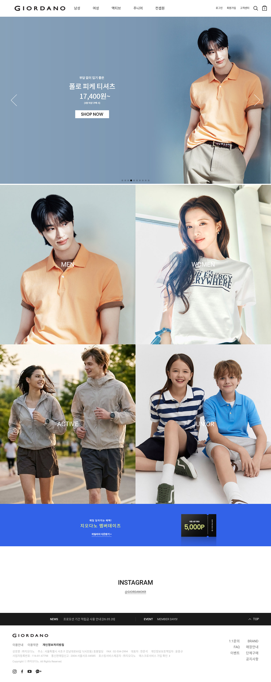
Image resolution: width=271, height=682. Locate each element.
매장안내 (252, 647)
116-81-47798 (40, 655)
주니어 (138, 8)
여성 (96, 8)
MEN (67, 264)
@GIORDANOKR (135, 591)
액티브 (116, 8)
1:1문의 (234, 641)
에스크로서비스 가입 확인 (153, 655)
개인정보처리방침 (53, 645)
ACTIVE (67, 424)
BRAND (253, 641)
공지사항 (252, 659)
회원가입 (231, 8)
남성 (77, 8)
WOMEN (203, 264)
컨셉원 (160, 8)
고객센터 (244, 8)
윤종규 (179, 651)
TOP (256, 619)
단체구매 (252, 653)
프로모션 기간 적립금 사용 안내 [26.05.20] (89, 619)
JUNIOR (203, 424)
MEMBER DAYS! (167, 619)
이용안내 (18, 645)
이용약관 (33, 645)
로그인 (219, 8)
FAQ (237, 647)
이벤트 (235, 653)
